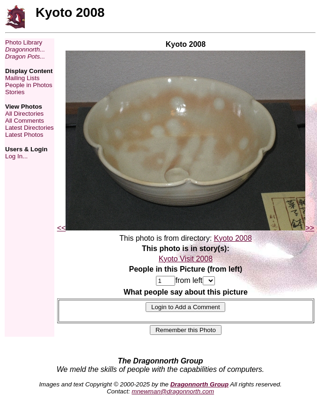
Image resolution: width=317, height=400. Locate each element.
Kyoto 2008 (233, 238)
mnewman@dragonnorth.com (173, 391)
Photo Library (23, 42)
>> (309, 228)
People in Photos (28, 85)
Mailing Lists (22, 77)
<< (61, 228)
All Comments (24, 120)
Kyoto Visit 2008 (186, 259)
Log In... (16, 156)
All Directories (24, 113)
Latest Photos (24, 134)
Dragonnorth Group (199, 384)
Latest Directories (29, 127)
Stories (14, 92)
